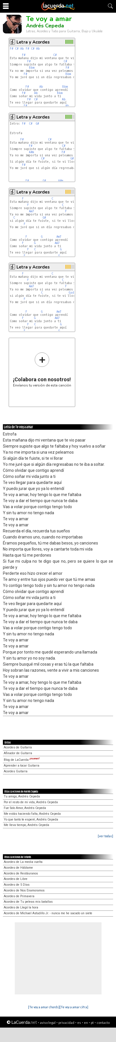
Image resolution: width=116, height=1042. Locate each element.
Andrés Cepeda (45, 25)
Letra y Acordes (33, 42)
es (79, 1022)
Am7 (31, 211)
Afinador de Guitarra (18, 753)
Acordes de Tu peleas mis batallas (28, 902)
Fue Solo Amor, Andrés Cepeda (25, 808)
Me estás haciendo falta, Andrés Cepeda (32, 814)
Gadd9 (73, 292)
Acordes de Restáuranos (21, 873)
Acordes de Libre (15, 879)
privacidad (66, 1022)
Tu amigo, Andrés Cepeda (22, 796)
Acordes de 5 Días (17, 885)
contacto (103, 1022)
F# (11, 48)
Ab (22, 48)
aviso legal (48, 1022)
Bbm (31, 68)
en (86, 1022)
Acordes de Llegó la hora (21, 907)
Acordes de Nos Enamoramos (24, 890)
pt (92, 1022)
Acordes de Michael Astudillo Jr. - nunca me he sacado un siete (48, 913)
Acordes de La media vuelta (23, 862)
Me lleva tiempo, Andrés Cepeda (26, 825)
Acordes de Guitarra (18, 747)
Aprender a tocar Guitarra (21, 765)
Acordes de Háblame (18, 868)
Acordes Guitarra (15, 771)
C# (17, 48)
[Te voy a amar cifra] (74, 1007)
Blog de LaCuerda (22, 760)
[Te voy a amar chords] (44, 1007)
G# (37, 123)
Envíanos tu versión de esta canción (42, 370)
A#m (31, 152)
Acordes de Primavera (19, 896)
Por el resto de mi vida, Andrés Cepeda (31, 802)
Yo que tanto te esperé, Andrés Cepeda (31, 819)
